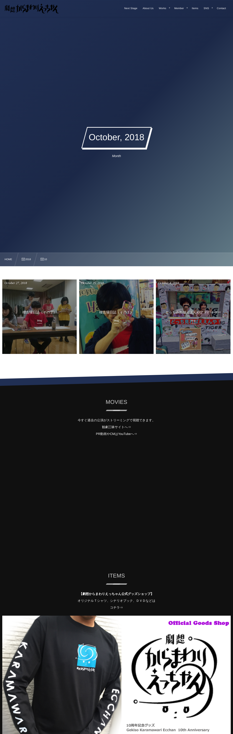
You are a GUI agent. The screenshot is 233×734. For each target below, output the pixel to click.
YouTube (124, 434)
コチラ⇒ (116, 607)
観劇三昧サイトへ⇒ (116, 427)
